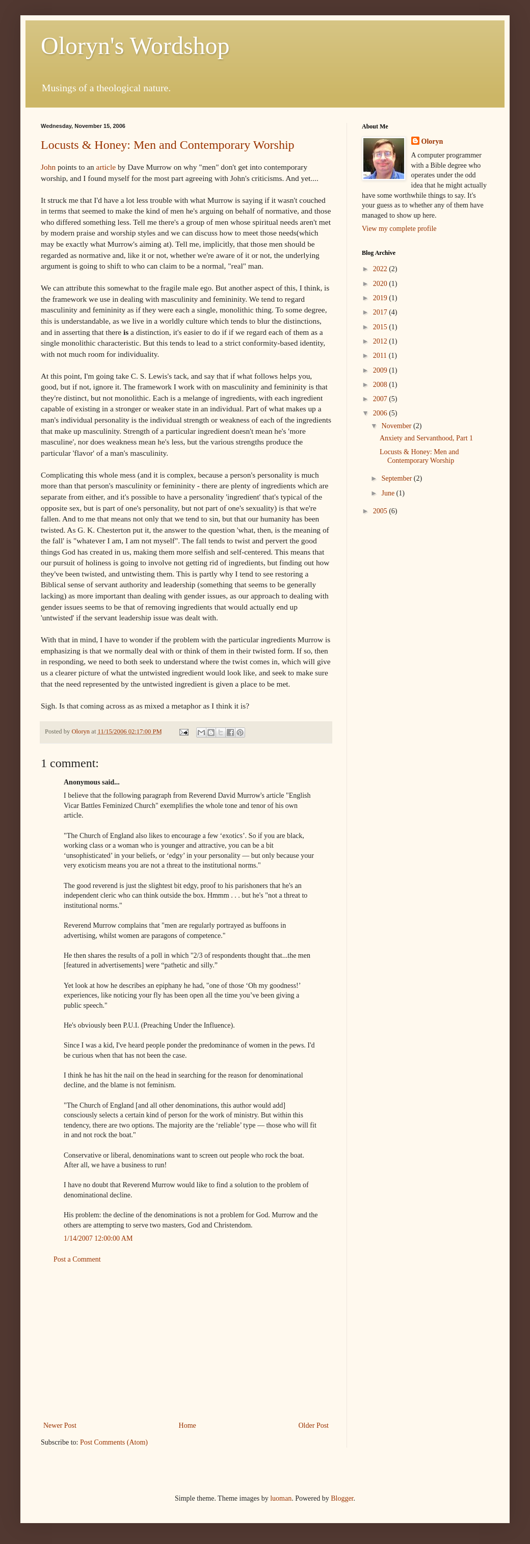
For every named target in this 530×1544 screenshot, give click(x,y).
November (397, 426)
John (48, 167)
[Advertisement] (186, 1342)
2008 (381, 384)
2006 (381, 413)
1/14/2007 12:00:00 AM (98, 1238)
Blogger (342, 1498)
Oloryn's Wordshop (135, 45)
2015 (381, 327)
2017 (381, 312)
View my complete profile (399, 228)
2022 (381, 269)
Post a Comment (77, 1259)
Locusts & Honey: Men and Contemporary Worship (168, 144)
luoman (281, 1498)
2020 (381, 283)
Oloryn (432, 141)
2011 (381, 355)
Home (187, 1425)
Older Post (314, 1425)
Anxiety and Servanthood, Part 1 (426, 438)
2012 (381, 341)
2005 (381, 511)
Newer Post (59, 1425)
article (106, 167)
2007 (381, 399)
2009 (381, 370)
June (388, 493)
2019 (381, 298)
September (397, 478)
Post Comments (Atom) (114, 1442)
